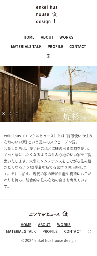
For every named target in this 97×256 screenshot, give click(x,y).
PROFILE (55, 46)
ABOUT (47, 37)
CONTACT (77, 46)
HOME (29, 37)
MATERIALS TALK (26, 46)
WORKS (66, 37)
